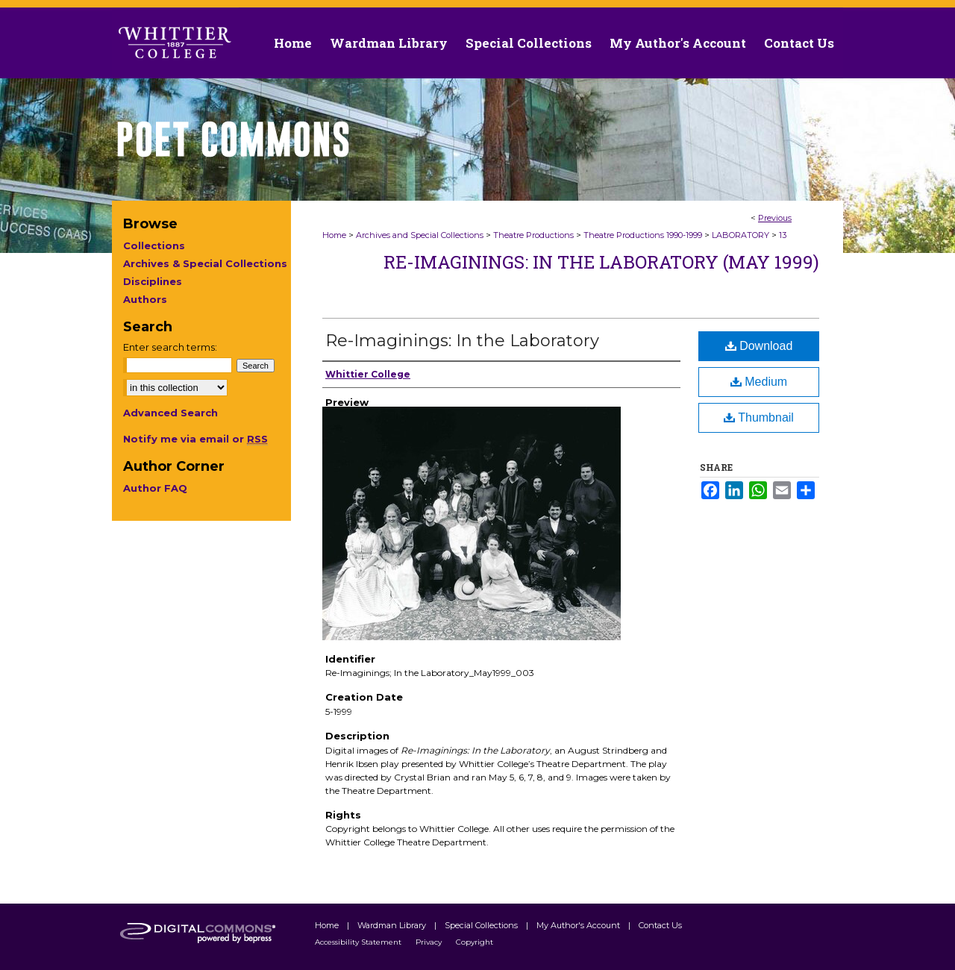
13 (782, 235)
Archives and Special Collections (419, 235)
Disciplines (152, 281)
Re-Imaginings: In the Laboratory (462, 341)
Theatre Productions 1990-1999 (642, 235)
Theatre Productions (533, 235)
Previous (775, 218)
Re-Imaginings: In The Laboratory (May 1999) (601, 262)
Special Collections (482, 925)
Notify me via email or (195, 439)
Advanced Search (170, 413)
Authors (145, 299)
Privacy (430, 942)
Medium (758, 381)
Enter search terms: (170, 347)
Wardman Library (392, 925)
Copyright (474, 942)
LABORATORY (740, 235)
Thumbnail (759, 417)
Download (759, 346)
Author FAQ (155, 488)
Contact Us (799, 42)
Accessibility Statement (359, 942)
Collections (154, 245)
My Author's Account (579, 925)
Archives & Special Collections (205, 263)
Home (334, 235)
